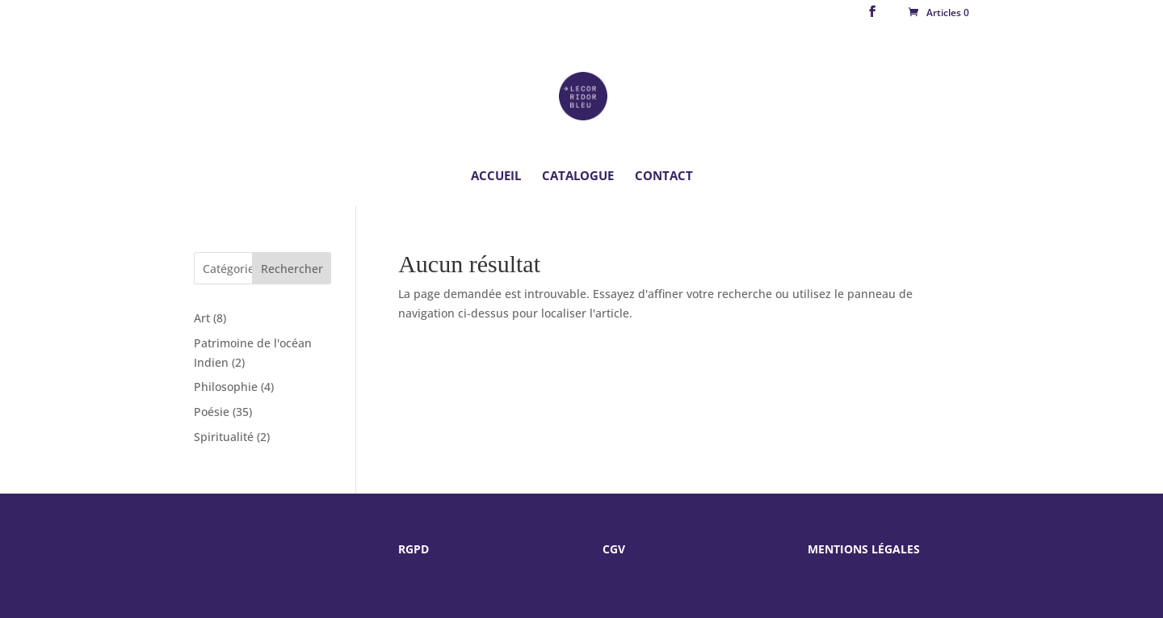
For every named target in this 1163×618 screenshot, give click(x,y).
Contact (664, 176)
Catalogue (578, 176)
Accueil (496, 176)
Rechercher (292, 268)
